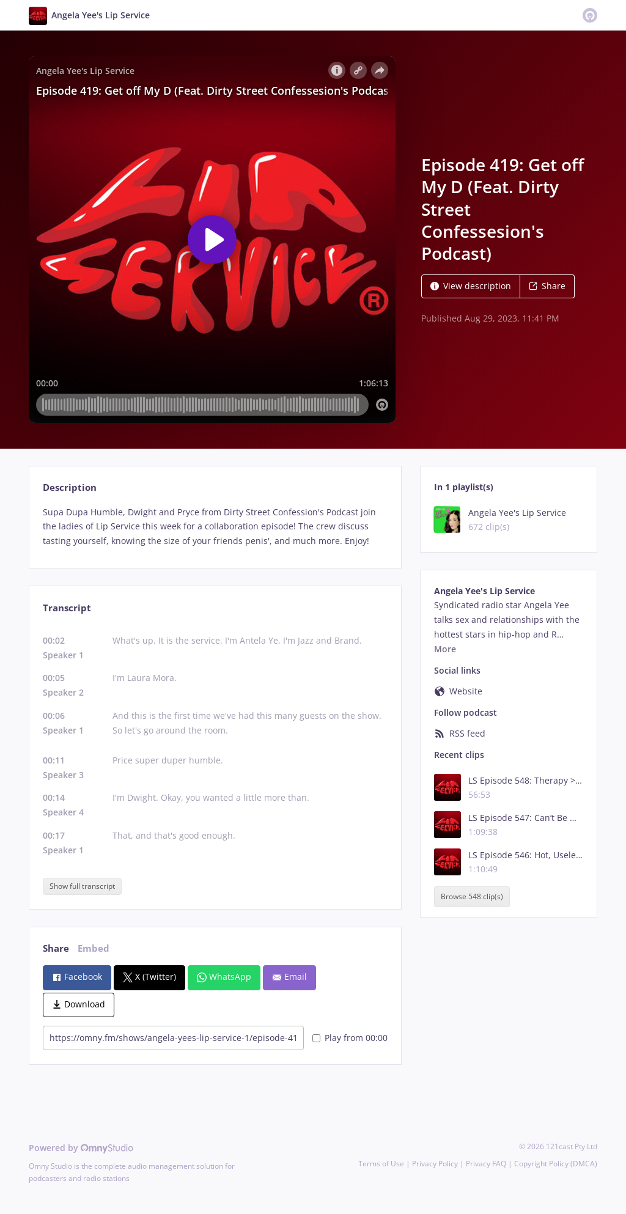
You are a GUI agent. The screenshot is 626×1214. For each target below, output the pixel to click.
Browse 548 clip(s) (472, 896)
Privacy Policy (435, 1163)
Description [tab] (70, 487)
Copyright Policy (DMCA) (555, 1163)
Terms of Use (381, 1163)
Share (547, 286)
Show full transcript (82, 886)
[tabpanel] (215, 526)
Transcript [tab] (67, 607)
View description (470, 286)
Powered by (81, 1147)
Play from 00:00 (350, 1037)
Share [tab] (56, 948)
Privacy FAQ (486, 1163)
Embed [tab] (93, 948)
